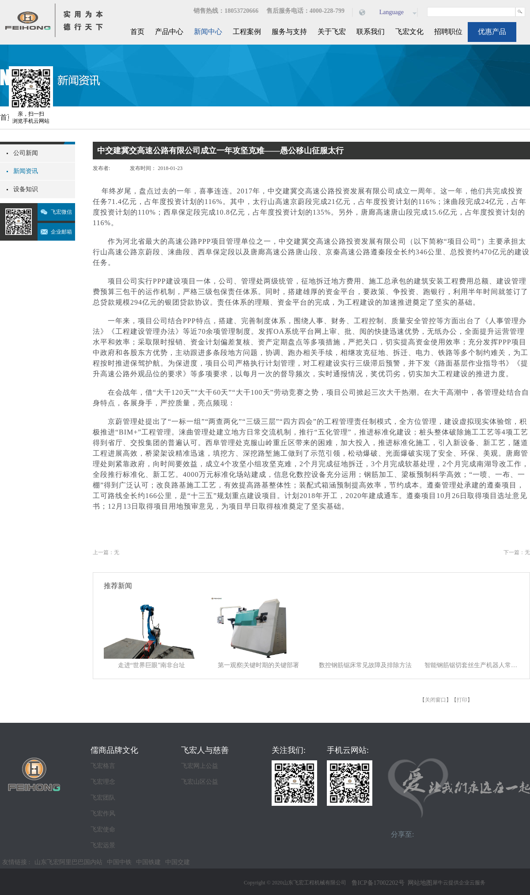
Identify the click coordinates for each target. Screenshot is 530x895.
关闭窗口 (435, 700)
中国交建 (177, 862)
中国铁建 (148, 862)
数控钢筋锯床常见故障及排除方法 (365, 665)
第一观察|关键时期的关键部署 (258, 665)
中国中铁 (119, 862)
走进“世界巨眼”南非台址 (151, 665)
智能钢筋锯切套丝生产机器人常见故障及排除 (472, 665)
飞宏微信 (61, 212)
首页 (137, 31)
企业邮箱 (61, 232)
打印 (462, 700)
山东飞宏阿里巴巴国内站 (68, 862)
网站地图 (418, 883)
